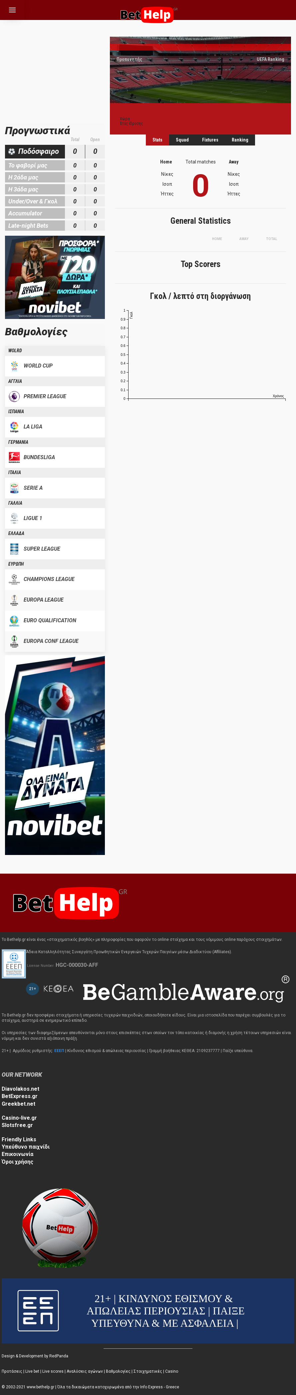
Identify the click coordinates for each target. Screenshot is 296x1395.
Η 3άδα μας (23, 189)
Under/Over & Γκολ (33, 201)
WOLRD (15, 350)
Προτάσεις (12, 1371)
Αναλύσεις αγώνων (85, 1371)
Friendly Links (19, 1139)
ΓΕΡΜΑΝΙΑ (18, 442)
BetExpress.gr (20, 1096)
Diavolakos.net (20, 1089)
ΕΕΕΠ (59, 1050)
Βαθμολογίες (118, 1371)
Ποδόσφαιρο (38, 151)
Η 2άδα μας (23, 177)
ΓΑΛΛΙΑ (15, 503)
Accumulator (25, 213)
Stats (157, 139)
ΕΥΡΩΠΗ (16, 564)
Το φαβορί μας (27, 165)
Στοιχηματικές (148, 1371)
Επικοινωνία (17, 1154)
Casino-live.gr (19, 1118)
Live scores (53, 1371)
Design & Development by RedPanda (35, 1356)
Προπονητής (129, 59)
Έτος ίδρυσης (131, 123)
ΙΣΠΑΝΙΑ (16, 411)
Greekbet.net (18, 1104)
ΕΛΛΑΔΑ (16, 533)
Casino (171, 1371)
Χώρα (125, 119)
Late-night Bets (28, 225)
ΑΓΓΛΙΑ (15, 381)
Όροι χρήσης (17, 1162)
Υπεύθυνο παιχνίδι (26, 1147)
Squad (182, 139)
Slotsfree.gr (17, 1125)
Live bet (32, 1371)
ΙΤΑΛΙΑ (14, 472)
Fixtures (210, 139)
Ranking (240, 139)
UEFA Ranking (270, 59)
